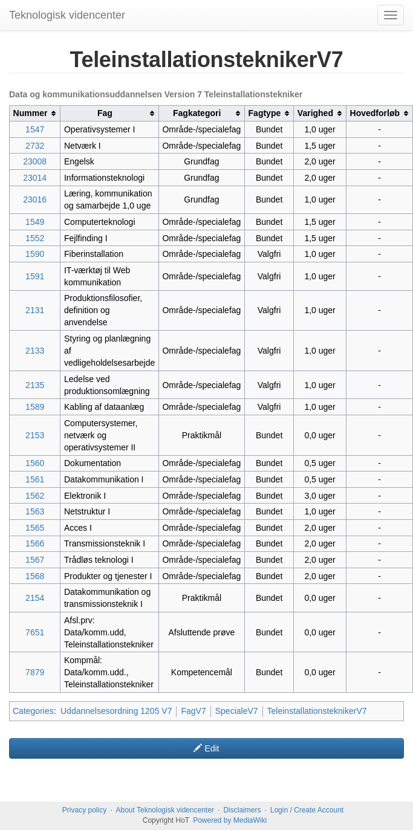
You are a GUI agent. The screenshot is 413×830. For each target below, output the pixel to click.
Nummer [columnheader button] (30, 113)
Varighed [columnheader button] (315, 113)
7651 (34, 632)
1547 (34, 129)
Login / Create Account (306, 810)
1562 (34, 496)
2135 (34, 385)
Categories (33, 711)
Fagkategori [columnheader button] (197, 113)
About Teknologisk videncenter (165, 810)
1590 (34, 254)
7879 (34, 672)
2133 (34, 350)
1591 (34, 276)
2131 (34, 310)
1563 (34, 511)
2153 (34, 435)
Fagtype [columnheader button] (265, 113)
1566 (34, 543)
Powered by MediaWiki (230, 820)
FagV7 (193, 711)
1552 (34, 238)
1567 (34, 560)
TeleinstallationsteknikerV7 (317, 711)
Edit (206, 748)
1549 (34, 222)
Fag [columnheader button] (104, 113)
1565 (34, 528)
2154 (34, 598)
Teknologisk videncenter (67, 15)
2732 (34, 146)
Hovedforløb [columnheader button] (375, 113)
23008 (35, 161)
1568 (34, 576)
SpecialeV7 (236, 711)
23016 (35, 199)
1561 (34, 479)
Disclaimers (242, 810)
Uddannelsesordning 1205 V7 (116, 711)
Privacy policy (84, 810)
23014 (35, 178)
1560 (34, 463)
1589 (34, 407)
